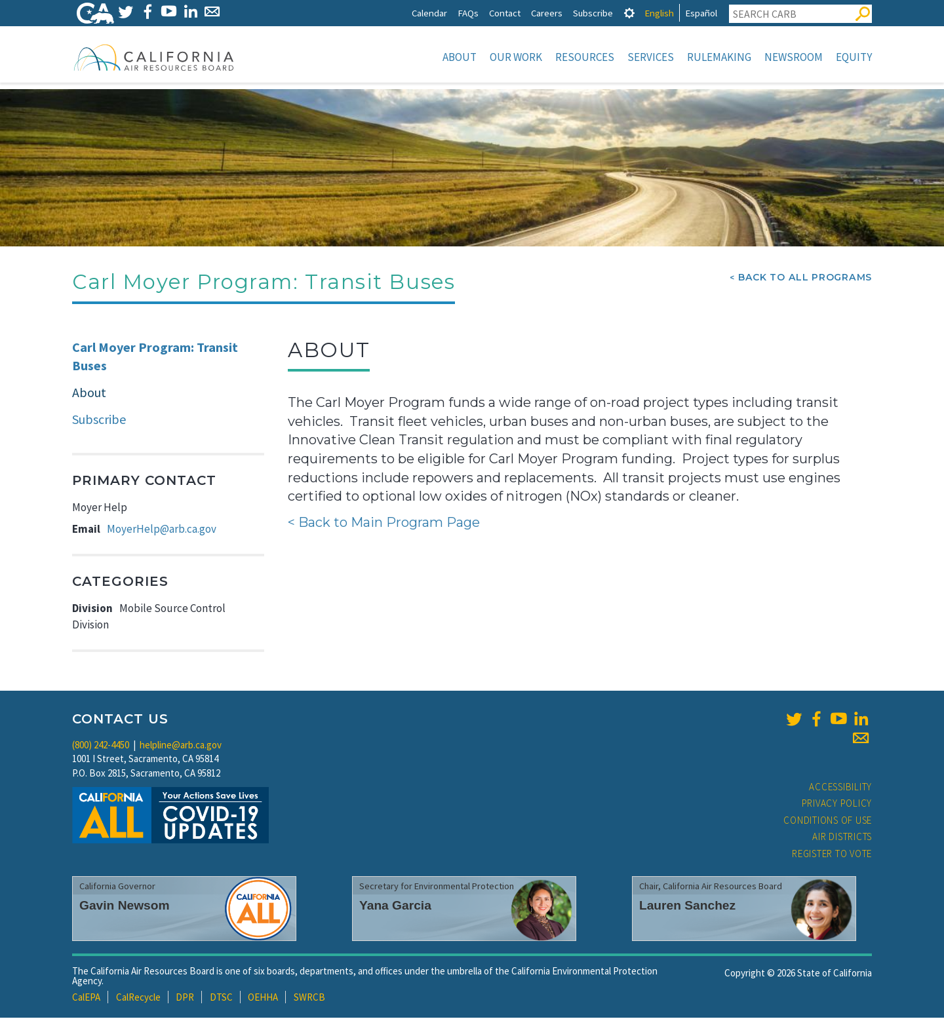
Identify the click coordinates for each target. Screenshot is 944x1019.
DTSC (221, 998)
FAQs (468, 13)
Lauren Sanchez (687, 906)
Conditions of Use (827, 821)
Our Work (516, 57)
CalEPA (86, 998)
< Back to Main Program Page (384, 523)
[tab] (629, 13)
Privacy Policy (837, 804)
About (459, 57)
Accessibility (840, 788)
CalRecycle (138, 998)
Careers (546, 13)
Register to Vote (832, 855)
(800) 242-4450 (100, 746)
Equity (854, 57)
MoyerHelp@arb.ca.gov (161, 530)
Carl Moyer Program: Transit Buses (155, 357)
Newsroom (793, 57)
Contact (505, 13)
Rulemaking (719, 57)
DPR (185, 998)
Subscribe (593, 13)
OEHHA (263, 998)
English (659, 13)
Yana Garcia (395, 906)
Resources (584, 57)
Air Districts (842, 838)
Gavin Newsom (124, 906)
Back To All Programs (805, 278)
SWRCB (309, 998)
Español (701, 13)
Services (650, 57)
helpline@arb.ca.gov (181, 746)
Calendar (429, 13)
